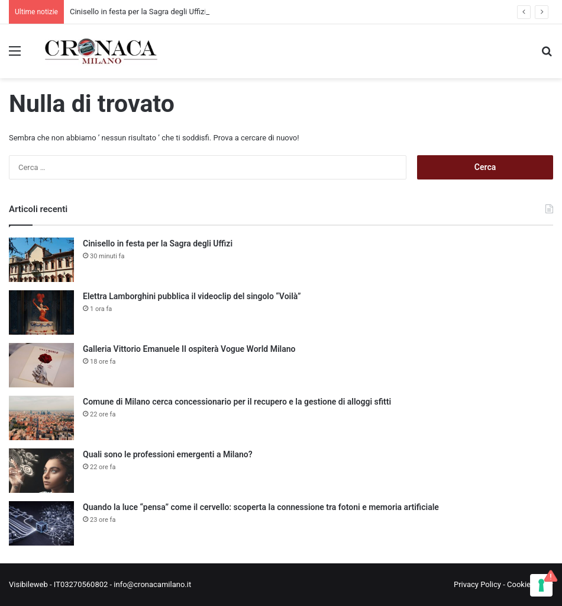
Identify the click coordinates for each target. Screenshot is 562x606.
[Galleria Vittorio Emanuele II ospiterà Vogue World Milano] (41, 365)
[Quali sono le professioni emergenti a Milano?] (41, 470)
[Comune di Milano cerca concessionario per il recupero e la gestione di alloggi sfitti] (41, 418)
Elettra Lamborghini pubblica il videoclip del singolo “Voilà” (192, 296)
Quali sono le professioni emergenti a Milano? (168, 454)
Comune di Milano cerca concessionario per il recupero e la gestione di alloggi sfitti (237, 401)
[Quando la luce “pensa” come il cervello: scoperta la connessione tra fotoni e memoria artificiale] (41, 523)
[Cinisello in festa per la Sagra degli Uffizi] (41, 260)
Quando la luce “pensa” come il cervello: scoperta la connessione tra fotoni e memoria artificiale (261, 507)
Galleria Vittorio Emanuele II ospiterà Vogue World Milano (189, 349)
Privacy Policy (477, 584)
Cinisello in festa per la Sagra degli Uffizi (138, 11)
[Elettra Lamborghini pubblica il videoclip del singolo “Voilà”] (41, 312)
